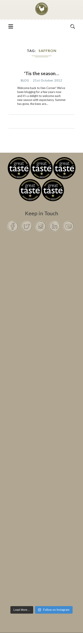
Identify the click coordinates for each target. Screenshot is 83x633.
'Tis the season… (41, 73)
